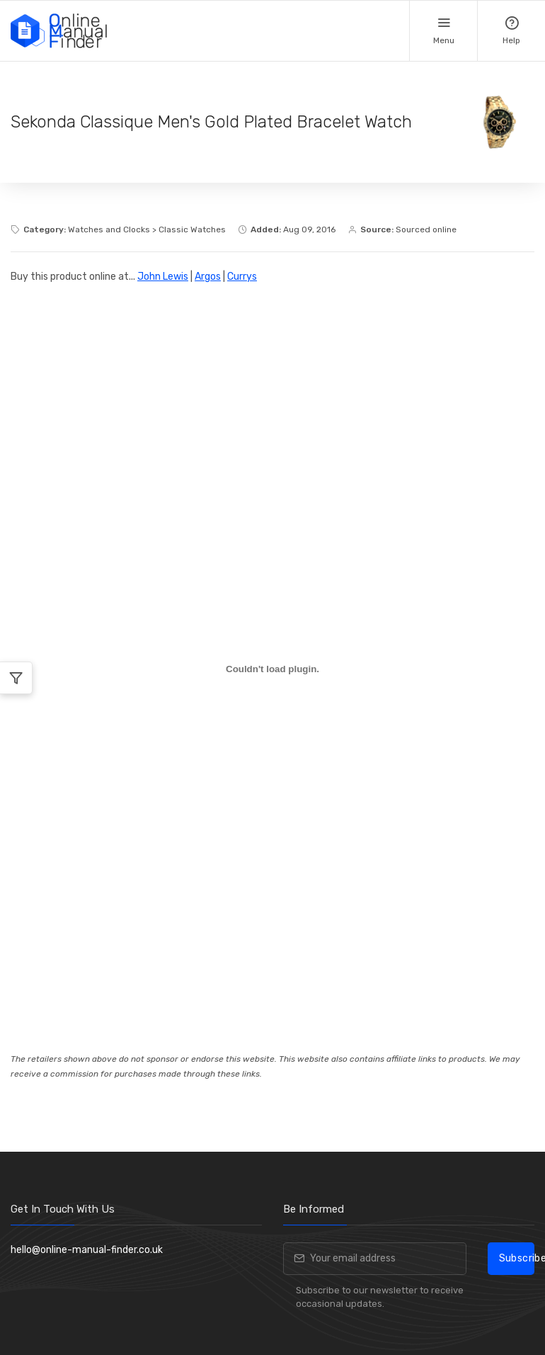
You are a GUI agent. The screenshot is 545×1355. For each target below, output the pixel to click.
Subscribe (516, 1258)
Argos (208, 277)
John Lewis (162, 277)
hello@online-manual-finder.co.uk (87, 1250)
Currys (242, 277)
